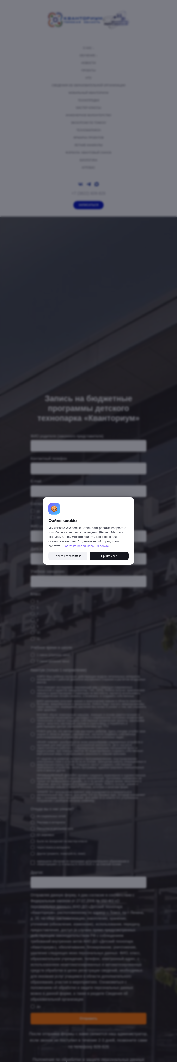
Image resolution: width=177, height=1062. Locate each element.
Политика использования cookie (86, 546)
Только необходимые (67, 556)
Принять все (109, 556)
